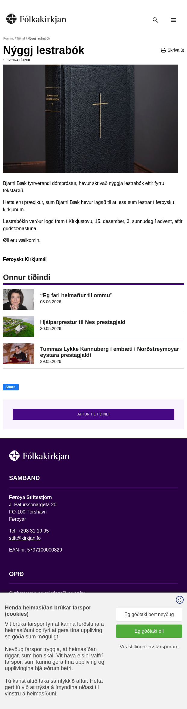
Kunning (8, 38)
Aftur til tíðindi (93, 414)
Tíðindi (20, 38)
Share (10, 387)
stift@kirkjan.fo (25, 538)
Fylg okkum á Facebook (34, 650)
